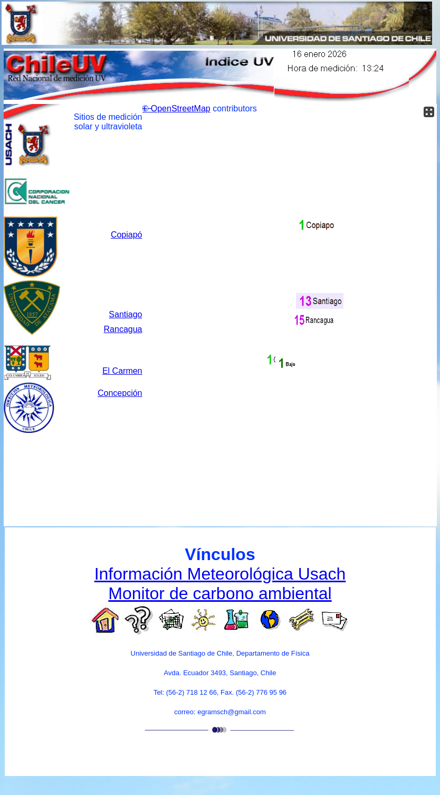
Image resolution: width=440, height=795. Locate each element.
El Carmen (122, 370)
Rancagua (123, 329)
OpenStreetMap (181, 108)
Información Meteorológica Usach (220, 573)
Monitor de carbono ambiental (219, 593)
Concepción (120, 393)
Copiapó (126, 234)
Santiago (125, 314)
